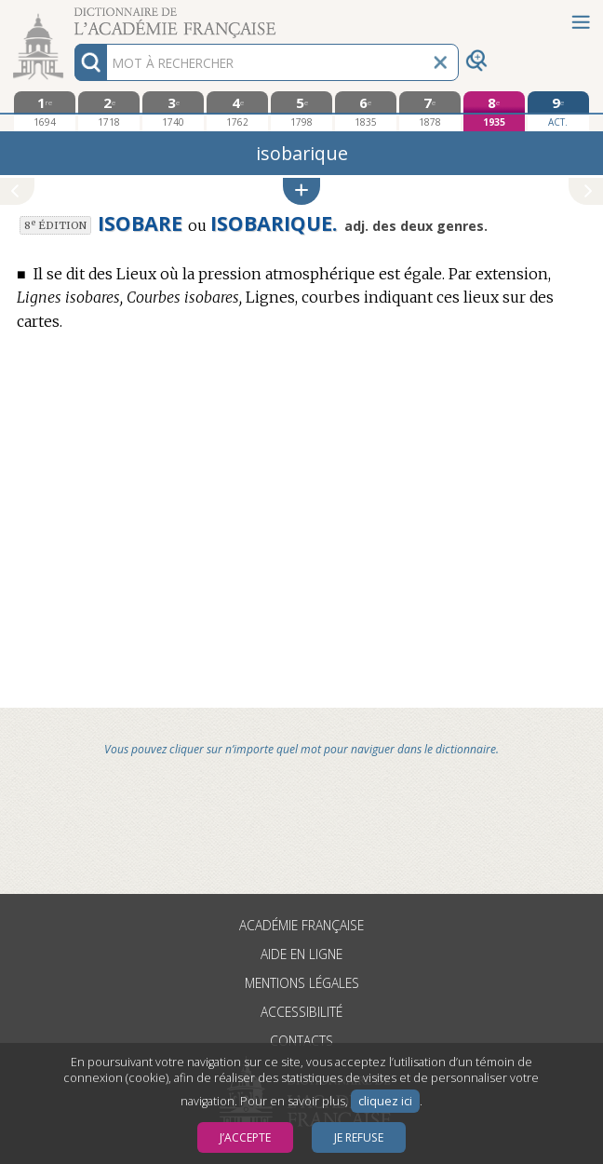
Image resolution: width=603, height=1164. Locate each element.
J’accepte (245, 1137)
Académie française (301, 925)
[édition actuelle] (558, 111)
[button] (301, 191)
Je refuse (358, 1137)
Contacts (301, 1040)
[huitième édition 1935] (493, 111)
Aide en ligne (301, 954)
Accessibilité (301, 1012)
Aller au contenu (72, 16)
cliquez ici (385, 1101)
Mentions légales (302, 983)
